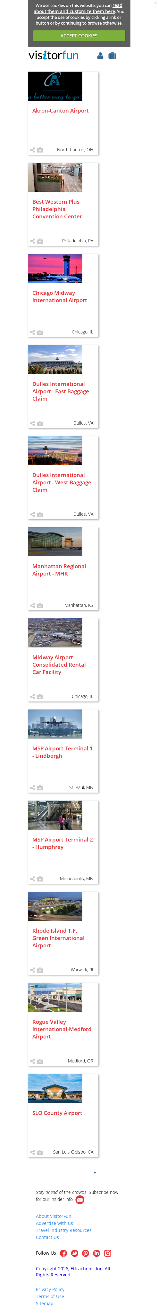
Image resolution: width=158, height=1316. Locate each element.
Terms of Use (50, 1296)
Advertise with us (54, 1223)
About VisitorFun (53, 1216)
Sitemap (45, 1303)
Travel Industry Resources (64, 1230)
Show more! (73, 1172)
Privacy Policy (50, 1289)
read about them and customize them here (78, 8)
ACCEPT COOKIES (79, 36)
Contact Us (47, 1237)
